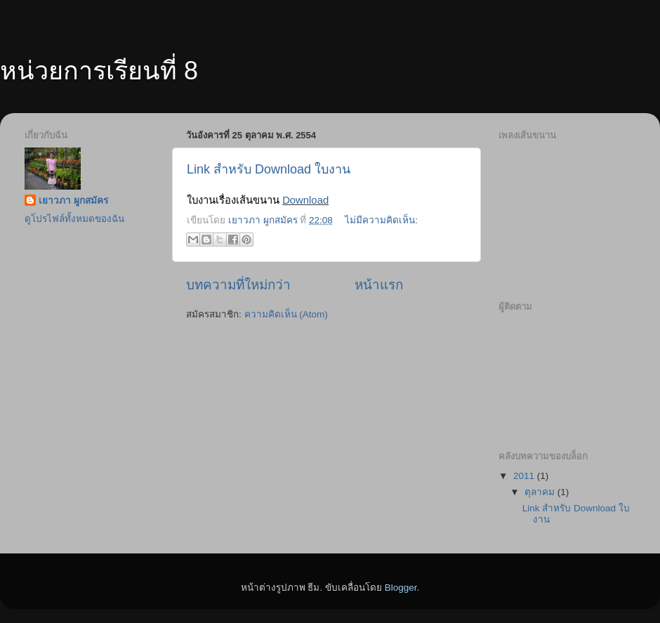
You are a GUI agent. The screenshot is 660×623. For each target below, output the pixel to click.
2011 (525, 476)
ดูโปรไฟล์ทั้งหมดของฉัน (74, 219)
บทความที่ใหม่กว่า (238, 284)
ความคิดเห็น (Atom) (286, 314)
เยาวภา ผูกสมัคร (73, 200)
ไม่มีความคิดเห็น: (381, 220)
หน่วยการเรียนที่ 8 (99, 70)
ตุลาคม (540, 492)
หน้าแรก (379, 284)
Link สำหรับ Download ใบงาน (268, 169)
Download (305, 200)
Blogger (401, 587)
